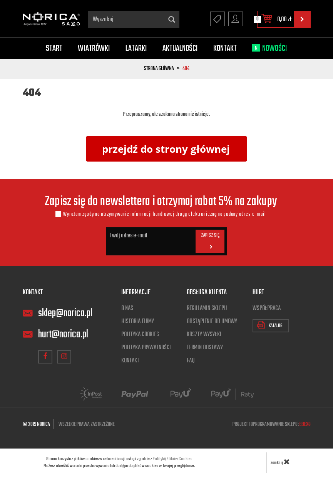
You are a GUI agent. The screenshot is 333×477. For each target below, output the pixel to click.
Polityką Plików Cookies (172, 458)
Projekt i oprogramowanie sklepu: (272, 424)
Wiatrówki (94, 48)
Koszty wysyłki (204, 334)
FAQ (190, 361)
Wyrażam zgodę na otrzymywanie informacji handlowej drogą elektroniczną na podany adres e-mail (164, 214)
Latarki (136, 48)
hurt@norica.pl (63, 334)
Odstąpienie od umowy (212, 321)
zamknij (280, 462)
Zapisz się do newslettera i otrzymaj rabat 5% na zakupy (161, 202)
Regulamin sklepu (207, 308)
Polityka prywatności (146, 347)
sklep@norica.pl (65, 313)
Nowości (269, 48)
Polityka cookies (140, 334)
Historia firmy (137, 321)
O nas (127, 308)
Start (54, 48)
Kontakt (225, 48)
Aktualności (180, 48)
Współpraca (267, 308)
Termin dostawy (205, 347)
